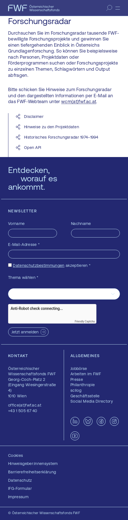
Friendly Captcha (85, 321)
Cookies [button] (15, 455)
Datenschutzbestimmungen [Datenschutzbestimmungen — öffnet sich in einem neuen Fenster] (38, 265)
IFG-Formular (20, 488)
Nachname (81, 223)
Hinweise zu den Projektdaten (51, 127)
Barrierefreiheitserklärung (32, 472)
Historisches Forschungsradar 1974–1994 (61, 137)
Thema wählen (23, 277)
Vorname (16, 223)
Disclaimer (34, 116)
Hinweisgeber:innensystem (33, 463)
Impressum (18, 497)
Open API (32, 147)
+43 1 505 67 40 (22, 411)
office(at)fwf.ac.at (24, 405)
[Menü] (117, 8)
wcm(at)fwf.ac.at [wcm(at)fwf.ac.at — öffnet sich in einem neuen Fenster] (78, 101)
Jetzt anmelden (25, 332)
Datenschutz (20, 480)
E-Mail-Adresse (24, 244)
